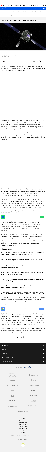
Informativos (9, 337)
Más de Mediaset (23, 361)
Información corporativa (23, 420)
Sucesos (31, 11)
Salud (36, 11)
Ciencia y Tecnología (18, 337)
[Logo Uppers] (33, 396)
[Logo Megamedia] (24, 439)
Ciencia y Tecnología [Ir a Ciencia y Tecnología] (7, 15)
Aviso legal (23, 418)
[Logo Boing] (13, 390)
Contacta (23, 432)
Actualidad (23, 345)
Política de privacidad (23, 422)
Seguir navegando (23, 357)
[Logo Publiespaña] (33, 406)
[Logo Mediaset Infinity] (12, 375)
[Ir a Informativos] (9, 8)
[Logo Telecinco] (33, 375)
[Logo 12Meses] (33, 401)
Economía (41, 11)
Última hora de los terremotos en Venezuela (11, 5)
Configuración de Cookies (23, 424)
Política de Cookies (23, 426)
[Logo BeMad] (12, 396)
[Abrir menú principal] (44, 8)
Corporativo (23, 353)
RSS (23, 430)
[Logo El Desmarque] (12, 385)
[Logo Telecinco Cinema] (12, 401)
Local (13, 11)
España (8, 11)
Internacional (25, 11)
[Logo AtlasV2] (12, 406)
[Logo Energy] (33, 390)
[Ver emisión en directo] (37, 8)
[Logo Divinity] (33, 380)
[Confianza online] (23, 446)
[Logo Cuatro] (12, 380)
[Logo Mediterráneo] (23, 411)
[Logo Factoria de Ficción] (33, 385)
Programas (23, 349)
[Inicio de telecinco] (2, 8)
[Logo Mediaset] (23, 368)
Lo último (3, 11)
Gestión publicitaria (23, 428)
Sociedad (18, 11)
